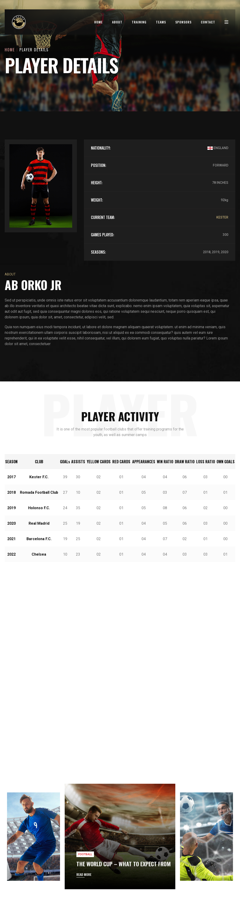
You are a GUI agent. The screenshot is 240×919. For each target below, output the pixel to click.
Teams (161, 21)
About (117, 21)
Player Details (34, 50)
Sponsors (183, 21)
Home (98, 21)
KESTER (222, 217)
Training (139, 21)
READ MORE (83, 794)
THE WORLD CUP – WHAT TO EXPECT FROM (123, 784)
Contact (208, 21)
